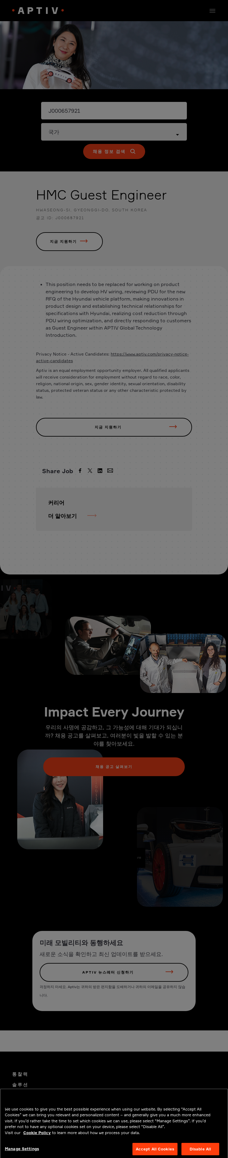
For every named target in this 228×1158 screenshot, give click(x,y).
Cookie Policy (37, 1138)
